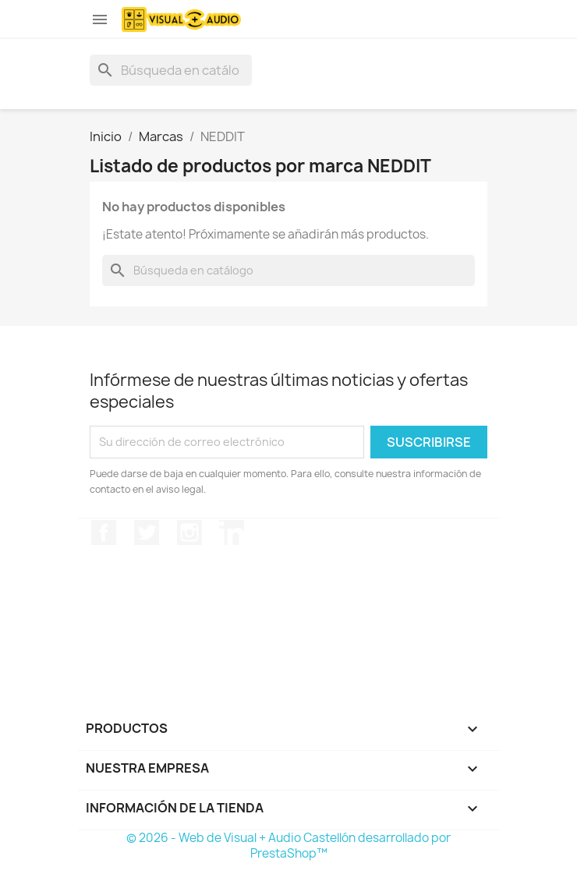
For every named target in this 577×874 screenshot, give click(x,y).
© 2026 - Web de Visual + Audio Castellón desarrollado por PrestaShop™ (288, 846)
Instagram (189, 532)
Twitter (146, 532)
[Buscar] (171, 70)
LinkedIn (231, 532)
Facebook (103, 532)
